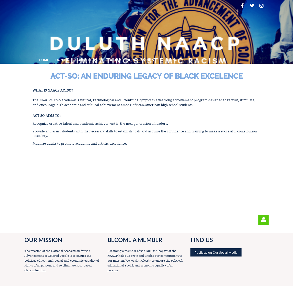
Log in (263, 220)
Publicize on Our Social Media (216, 252)
